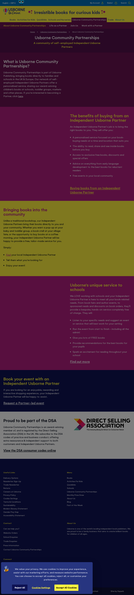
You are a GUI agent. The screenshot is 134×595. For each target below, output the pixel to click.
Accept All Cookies (66, 587)
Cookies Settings (41, 587)
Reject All (20, 587)
